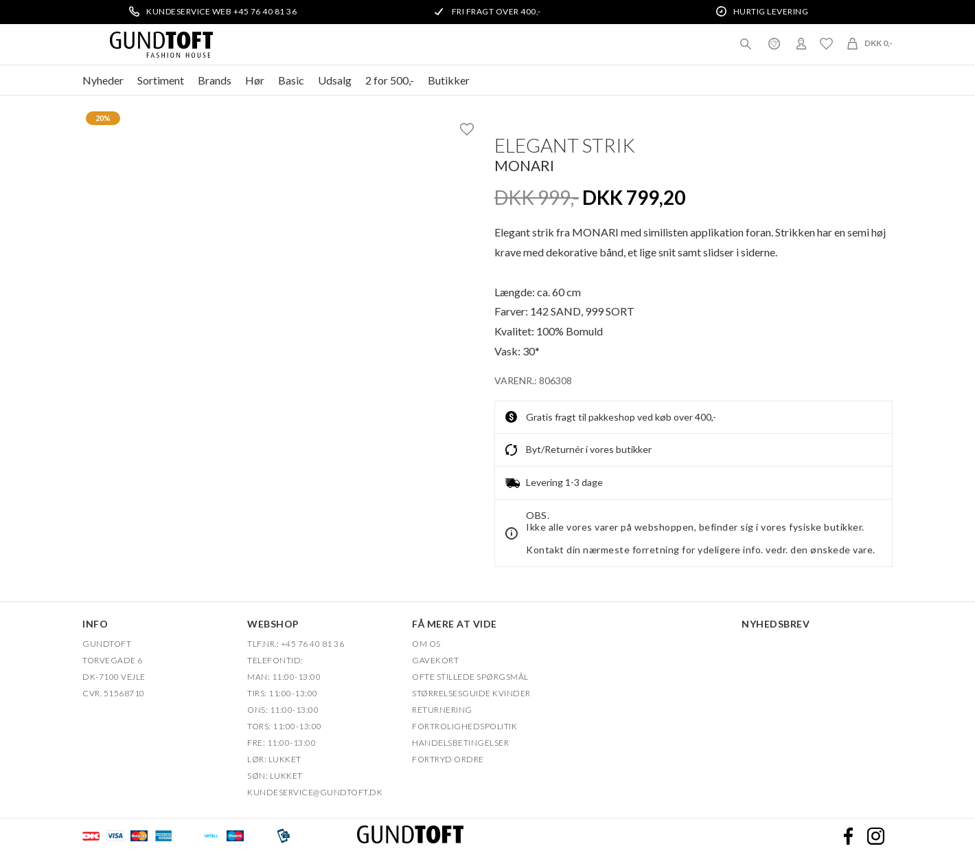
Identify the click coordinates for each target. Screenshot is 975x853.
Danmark (774, 43)
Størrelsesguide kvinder (471, 693)
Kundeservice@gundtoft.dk (314, 792)
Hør (254, 80)
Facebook (848, 836)
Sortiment (160, 80)
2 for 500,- (389, 80)
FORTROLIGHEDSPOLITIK (464, 726)
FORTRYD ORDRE (448, 759)
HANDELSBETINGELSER (460, 743)
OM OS (426, 644)
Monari (524, 165)
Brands (214, 80)
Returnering (442, 710)
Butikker (449, 80)
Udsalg (335, 80)
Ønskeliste (826, 43)
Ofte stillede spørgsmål (470, 677)
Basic (291, 80)
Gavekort (435, 660)
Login (801, 43)
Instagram (875, 836)
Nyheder (103, 80)
